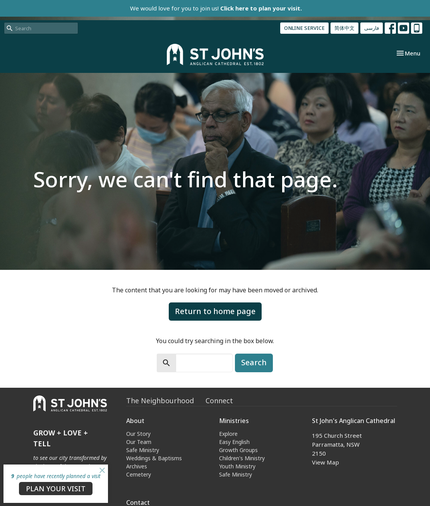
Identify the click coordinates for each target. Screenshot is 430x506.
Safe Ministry (142, 450)
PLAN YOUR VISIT (56, 488)
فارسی (371, 27)
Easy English (234, 442)
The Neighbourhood (160, 400)
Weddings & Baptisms (154, 458)
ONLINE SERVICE (304, 27)
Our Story (138, 433)
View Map (325, 462)
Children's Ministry (242, 458)
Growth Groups (238, 450)
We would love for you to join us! (216, 8)
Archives (136, 466)
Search (254, 362)
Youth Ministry (237, 466)
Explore (228, 433)
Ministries (234, 420)
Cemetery (138, 474)
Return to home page (215, 311)
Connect (219, 400)
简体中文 (344, 27)
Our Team (138, 442)
